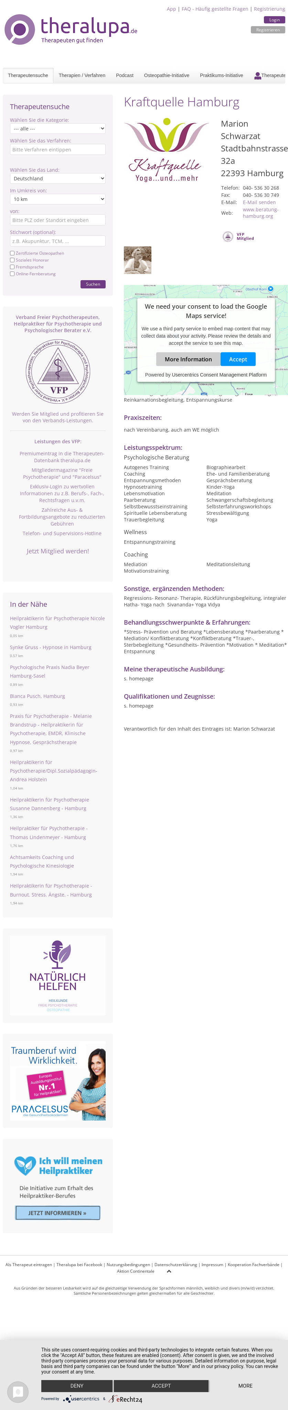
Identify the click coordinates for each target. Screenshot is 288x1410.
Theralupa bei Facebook (79, 1265)
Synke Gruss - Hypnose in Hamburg (51, 647)
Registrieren (268, 30)
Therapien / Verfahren (82, 75)
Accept (238, 359)
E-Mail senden (259, 202)
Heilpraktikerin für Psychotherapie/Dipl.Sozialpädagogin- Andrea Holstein (53, 771)
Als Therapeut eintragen (29, 1265)
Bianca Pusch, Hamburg (37, 696)
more (245, 1386)
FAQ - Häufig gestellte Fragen (215, 9)
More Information (188, 359)
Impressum (212, 1265)
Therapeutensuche (28, 75)
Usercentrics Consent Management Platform (219, 375)
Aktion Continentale (135, 1271)
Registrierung (269, 9)
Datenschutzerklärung (175, 1265)
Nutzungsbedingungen (128, 1265)
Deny (76, 1386)
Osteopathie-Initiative (167, 75)
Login (274, 20)
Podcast (125, 75)
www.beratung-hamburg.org (261, 212)
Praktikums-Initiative (221, 75)
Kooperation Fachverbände (253, 1265)
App (171, 9)
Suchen (93, 284)
